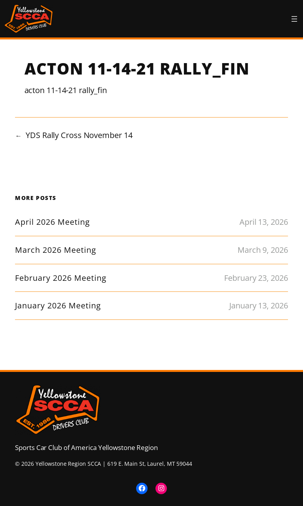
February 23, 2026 (256, 278)
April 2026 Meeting (52, 222)
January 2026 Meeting (58, 306)
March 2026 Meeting (55, 250)
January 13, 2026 (258, 305)
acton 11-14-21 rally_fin (65, 90)
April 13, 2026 (263, 222)
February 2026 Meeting (61, 278)
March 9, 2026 (263, 250)
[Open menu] (294, 19)
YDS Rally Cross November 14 (79, 135)
